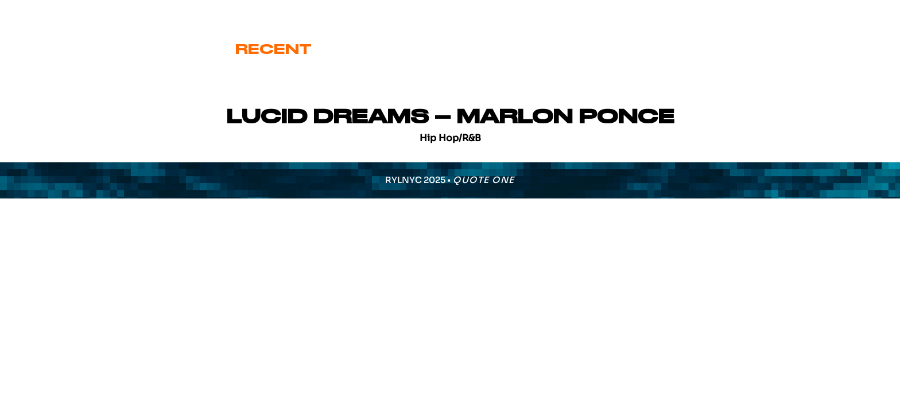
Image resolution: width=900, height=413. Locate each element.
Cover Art (384, 49)
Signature (510, 49)
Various (623, 49)
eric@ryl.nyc (55, 12)
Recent (273, 49)
